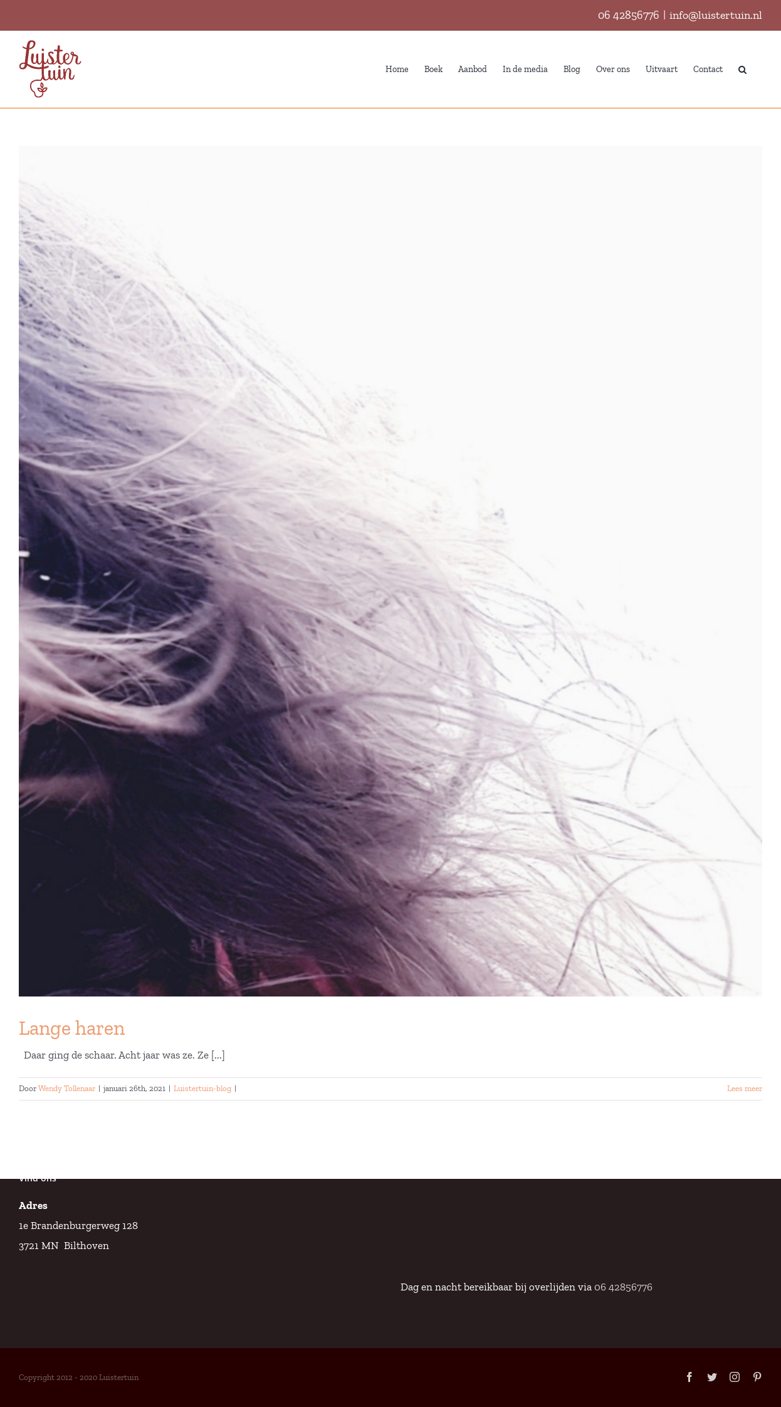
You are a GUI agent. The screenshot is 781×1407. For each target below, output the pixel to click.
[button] (742, 68)
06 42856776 (628, 15)
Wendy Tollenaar (66, 1088)
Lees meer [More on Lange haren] (744, 1088)
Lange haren (72, 1028)
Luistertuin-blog (202, 1088)
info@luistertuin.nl (715, 15)
